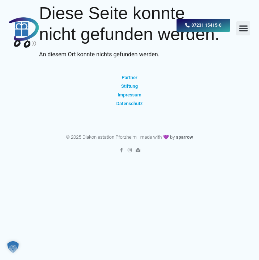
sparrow (184, 137)
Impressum (129, 95)
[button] (243, 28)
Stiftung (129, 86)
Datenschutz (129, 103)
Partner (129, 77)
